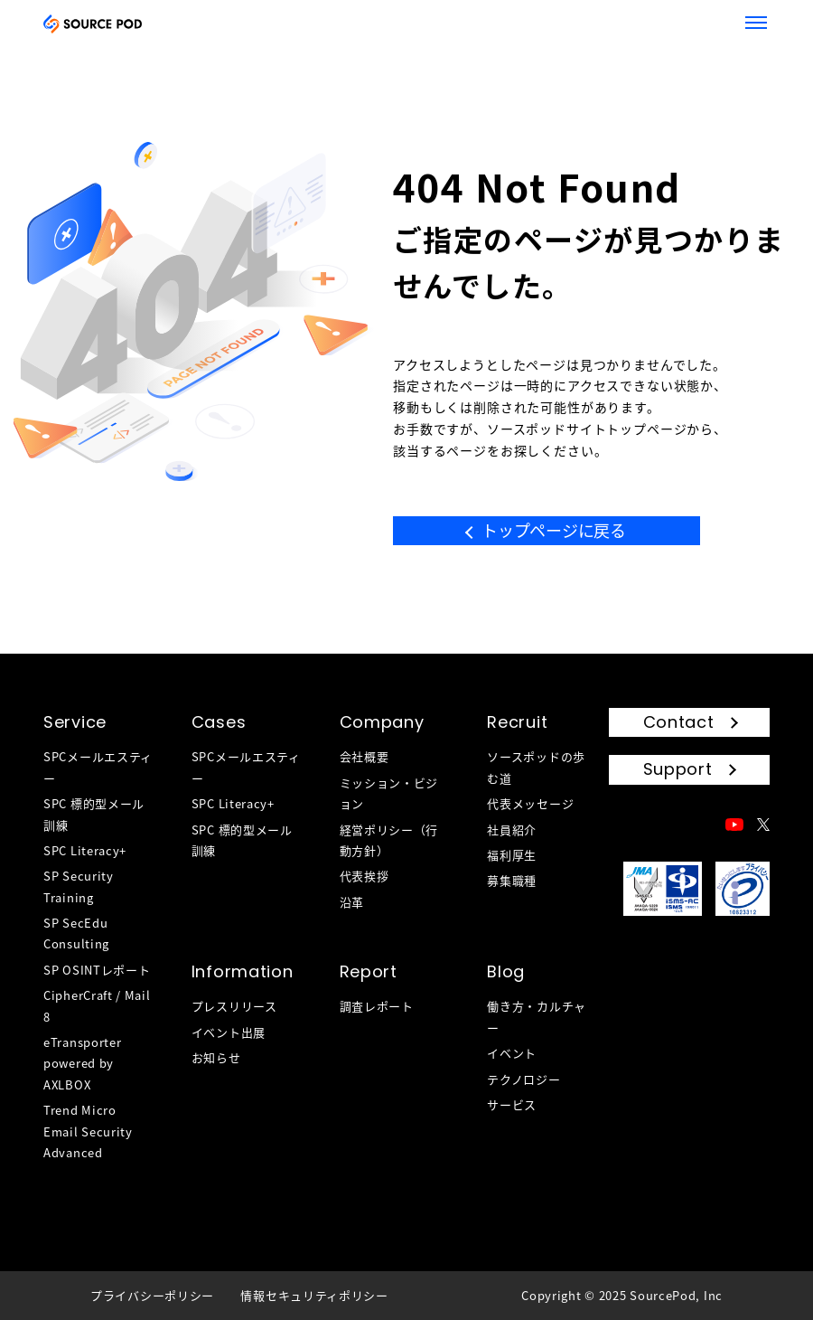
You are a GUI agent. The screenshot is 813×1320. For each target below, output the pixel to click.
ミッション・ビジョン (389, 793)
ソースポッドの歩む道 (536, 767)
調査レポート (377, 1005)
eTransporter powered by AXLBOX (82, 1063)
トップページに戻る (553, 530)
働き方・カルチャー (536, 1016)
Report (368, 971)
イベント (512, 1052)
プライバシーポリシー (152, 1295)
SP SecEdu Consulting (76, 933)
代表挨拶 (364, 875)
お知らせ (216, 1057)
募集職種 (512, 880)
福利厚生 (512, 854)
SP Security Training (78, 886)
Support (678, 769)
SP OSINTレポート (96, 969)
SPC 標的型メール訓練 (94, 814)
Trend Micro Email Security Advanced (88, 1131)
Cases (219, 722)
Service (75, 722)
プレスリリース (234, 1005)
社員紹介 (512, 829)
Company (382, 722)
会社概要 (364, 756)
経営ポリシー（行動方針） (389, 840)
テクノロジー (523, 1079)
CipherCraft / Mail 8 (97, 1005)
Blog (506, 971)
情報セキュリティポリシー (314, 1295)
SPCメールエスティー (98, 767)
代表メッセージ (530, 803)
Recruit (517, 722)
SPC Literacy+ (84, 850)
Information (243, 971)
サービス (512, 1104)
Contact (679, 722)
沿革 (352, 901)
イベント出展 (229, 1032)
